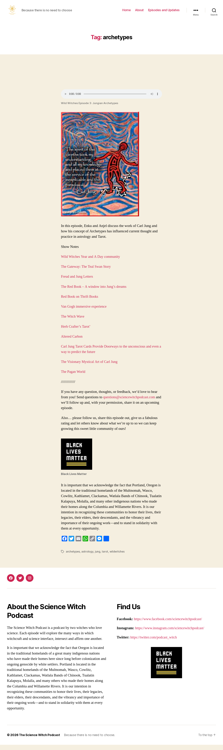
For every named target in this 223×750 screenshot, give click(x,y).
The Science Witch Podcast (39, 740)
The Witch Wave (73, 321)
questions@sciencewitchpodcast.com (130, 402)
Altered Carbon (72, 341)
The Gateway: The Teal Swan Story (87, 271)
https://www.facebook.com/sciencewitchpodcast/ (169, 624)
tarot (105, 556)
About (139, 12)
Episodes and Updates (164, 12)
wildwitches (117, 556)
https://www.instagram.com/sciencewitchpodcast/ (171, 633)
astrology (88, 556)
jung (98, 556)
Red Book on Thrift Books (80, 301)
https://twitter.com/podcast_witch (154, 642)
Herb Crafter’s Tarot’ (76, 331)
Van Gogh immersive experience (85, 311)
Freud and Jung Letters (77, 281)
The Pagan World (73, 377)
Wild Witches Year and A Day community (92, 262)
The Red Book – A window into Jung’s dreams (95, 292)
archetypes (73, 556)
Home (126, 12)
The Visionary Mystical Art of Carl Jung (90, 367)
